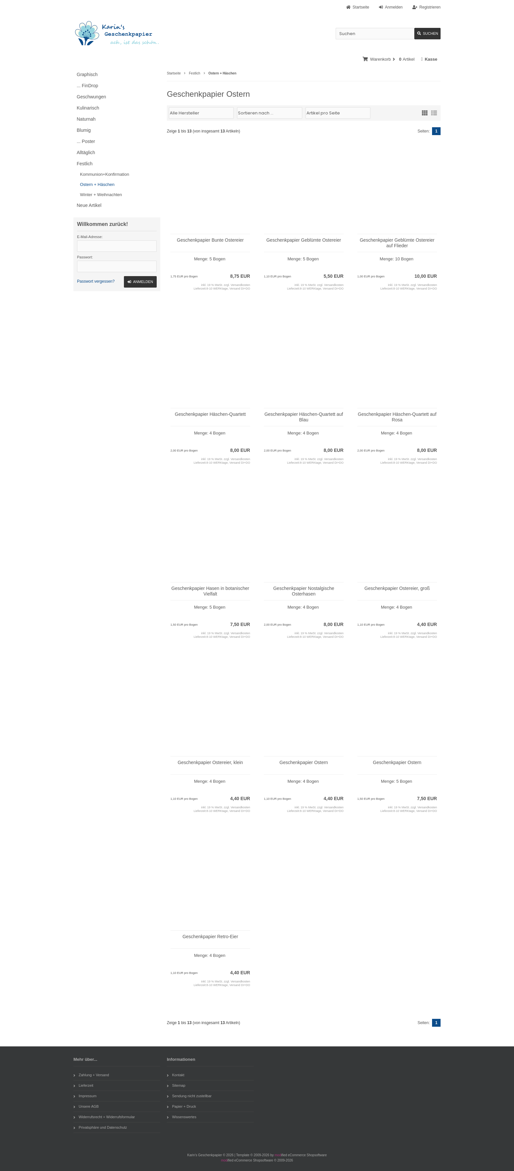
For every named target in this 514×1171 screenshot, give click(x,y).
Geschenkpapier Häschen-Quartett (210, 414)
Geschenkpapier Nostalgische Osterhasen (303, 591)
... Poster (86, 141)
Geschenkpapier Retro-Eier (210, 936)
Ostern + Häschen (97, 184)
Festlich (84, 163)
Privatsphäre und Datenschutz (100, 1127)
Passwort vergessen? (96, 281)
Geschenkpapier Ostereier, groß (397, 588)
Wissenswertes (181, 1117)
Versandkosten (240, 285)
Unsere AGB (86, 1106)
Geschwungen (91, 96)
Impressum (84, 1096)
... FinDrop (87, 85)
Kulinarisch (88, 108)
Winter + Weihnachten (101, 194)
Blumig (84, 130)
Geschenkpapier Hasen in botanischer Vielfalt (210, 591)
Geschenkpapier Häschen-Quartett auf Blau (304, 417)
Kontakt (175, 1075)
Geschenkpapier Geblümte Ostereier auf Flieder (397, 242)
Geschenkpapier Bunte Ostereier (210, 240)
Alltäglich (86, 152)
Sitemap (176, 1085)
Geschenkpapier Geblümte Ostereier (303, 240)
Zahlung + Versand (91, 1075)
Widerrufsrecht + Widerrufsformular (104, 1117)
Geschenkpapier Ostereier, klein (210, 762)
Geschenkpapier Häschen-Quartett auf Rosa (397, 417)
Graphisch (87, 74)
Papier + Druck (181, 1106)
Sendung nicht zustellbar (189, 1096)
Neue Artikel (89, 205)
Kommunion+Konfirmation (104, 174)
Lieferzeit (83, 1085)
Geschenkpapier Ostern (304, 762)
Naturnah (86, 119)
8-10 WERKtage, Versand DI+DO (228, 288)
